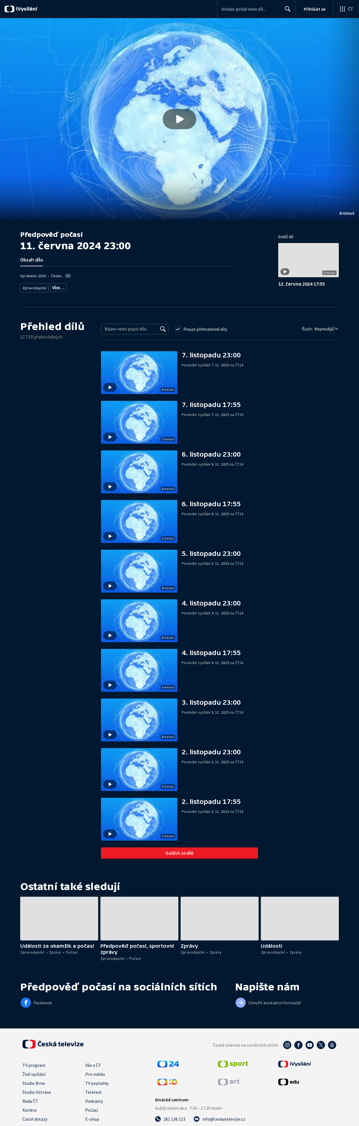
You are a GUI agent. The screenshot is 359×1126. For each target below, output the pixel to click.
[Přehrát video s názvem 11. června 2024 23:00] (179, 119)
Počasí (91, 1110)
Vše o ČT (93, 1065)
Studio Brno (33, 1083)
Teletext (93, 1092)
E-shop (92, 1119)
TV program (33, 1065)
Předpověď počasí (65, 287)
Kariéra (29, 1110)
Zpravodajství (34, 287)
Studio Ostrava (36, 1092)
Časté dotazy (34, 1119)
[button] (179, 119)
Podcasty (94, 1101)
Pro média (95, 1074)
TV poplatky (97, 1083)
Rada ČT (30, 1101)
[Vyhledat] (163, 329)
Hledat (286, 11)
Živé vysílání (33, 1074)
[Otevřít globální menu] (346, 9)
